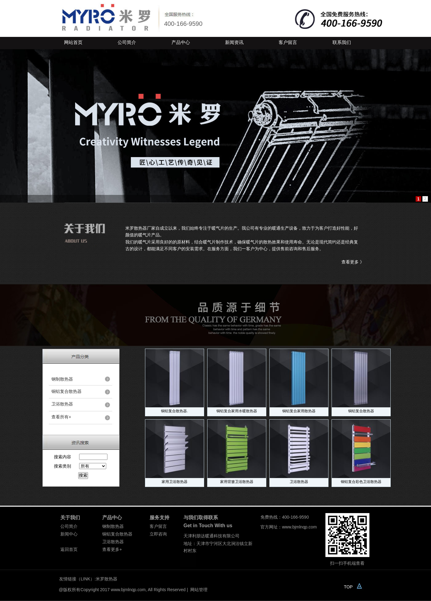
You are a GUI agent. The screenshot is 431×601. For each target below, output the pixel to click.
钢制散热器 (62, 379)
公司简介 (127, 42)
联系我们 (341, 42)
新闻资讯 (234, 42)
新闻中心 (69, 534)
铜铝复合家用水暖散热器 (236, 411)
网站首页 (73, 42)
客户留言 (288, 42)
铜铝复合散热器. (174, 411)
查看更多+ (112, 549)
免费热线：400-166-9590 (284, 517)
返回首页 (69, 549)
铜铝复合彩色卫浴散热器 (361, 482)
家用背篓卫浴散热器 (236, 482)
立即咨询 (158, 534)
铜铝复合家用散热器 (299, 411)
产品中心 (180, 42)
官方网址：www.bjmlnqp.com (288, 526)
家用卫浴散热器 (174, 482)
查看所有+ (61, 416)
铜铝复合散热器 (361, 411)
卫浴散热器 (299, 482)
